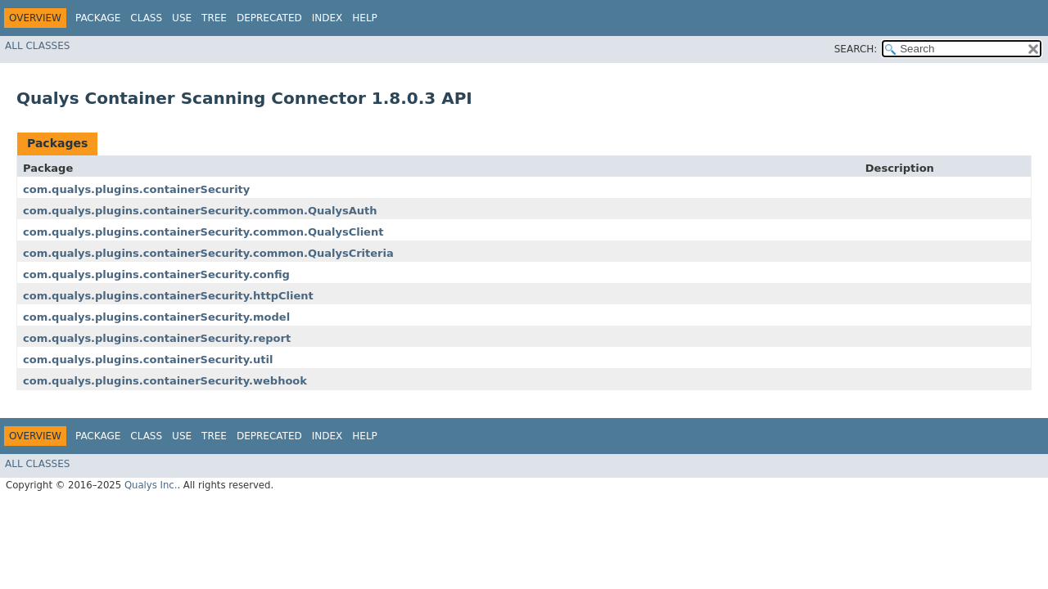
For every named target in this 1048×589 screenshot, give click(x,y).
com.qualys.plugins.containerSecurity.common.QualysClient (203, 232)
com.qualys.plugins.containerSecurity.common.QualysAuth (200, 211)
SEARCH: (856, 49)
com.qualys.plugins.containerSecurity (136, 189)
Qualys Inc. (151, 485)
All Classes (37, 46)
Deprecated (269, 18)
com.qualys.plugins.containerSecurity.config (156, 274)
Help (364, 18)
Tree (214, 18)
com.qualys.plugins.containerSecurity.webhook (165, 381)
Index (327, 18)
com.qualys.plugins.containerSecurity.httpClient (168, 296)
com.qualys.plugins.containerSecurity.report (157, 338)
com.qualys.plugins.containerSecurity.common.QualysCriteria (208, 253)
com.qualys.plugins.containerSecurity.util (148, 359)
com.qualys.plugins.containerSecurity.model (156, 317)
